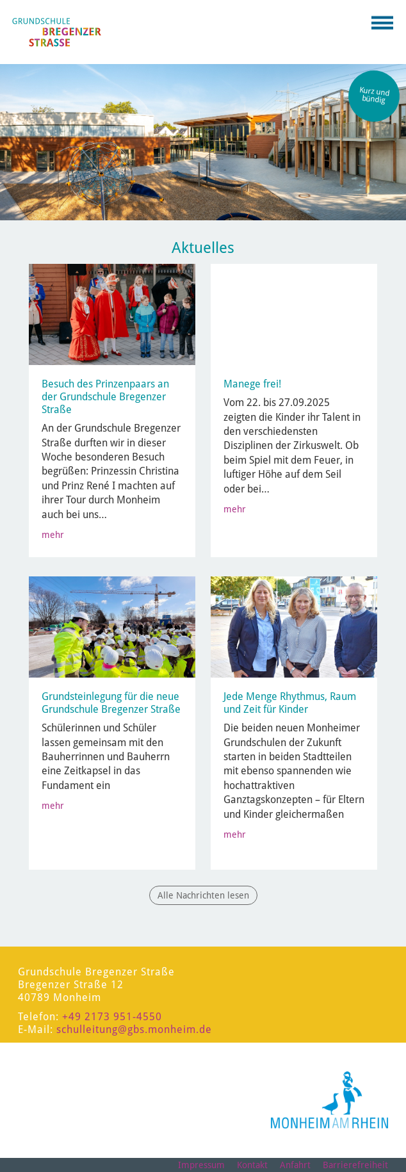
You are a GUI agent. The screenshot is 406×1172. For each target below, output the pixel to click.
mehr (53, 535)
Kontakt (252, 1165)
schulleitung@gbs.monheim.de (134, 1029)
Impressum (201, 1165)
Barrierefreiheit (355, 1165)
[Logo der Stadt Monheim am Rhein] (329, 1099)
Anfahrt (295, 1165)
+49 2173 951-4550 (112, 1017)
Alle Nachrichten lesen (203, 895)
